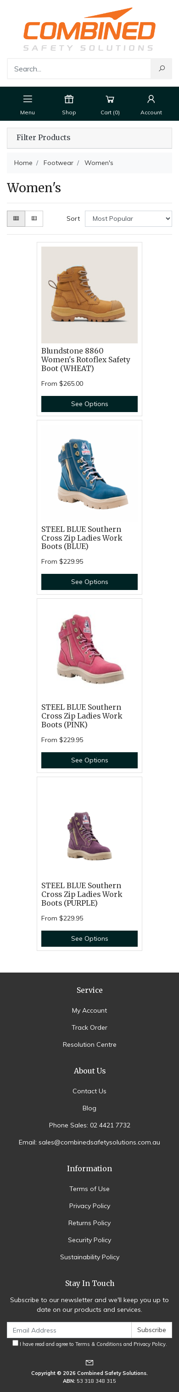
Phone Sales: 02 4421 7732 (89, 1125)
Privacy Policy (89, 1206)
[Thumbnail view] (16, 219)
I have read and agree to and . (89, 1343)
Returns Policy (89, 1223)
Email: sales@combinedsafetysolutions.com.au (89, 1142)
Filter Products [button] (43, 138)
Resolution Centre (90, 1044)
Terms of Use (89, 1189)
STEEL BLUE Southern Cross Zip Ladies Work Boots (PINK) (82, 716)
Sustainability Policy (89, 1257)
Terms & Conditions (98, 1344)
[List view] (34, 219)
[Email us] (89, 1362)
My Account (89, 1010)
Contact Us (89, 1091)
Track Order (89, 1027)
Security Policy (89, 1240)
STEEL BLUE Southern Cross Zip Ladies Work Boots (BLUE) (82, 538)
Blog (89, 1108)
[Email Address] (69, 1330)
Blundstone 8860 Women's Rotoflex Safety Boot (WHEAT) (85, 360)
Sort (73, 218)
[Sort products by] (128, 219)
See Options (89, 404)
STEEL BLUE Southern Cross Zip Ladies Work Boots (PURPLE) (82, 894)
